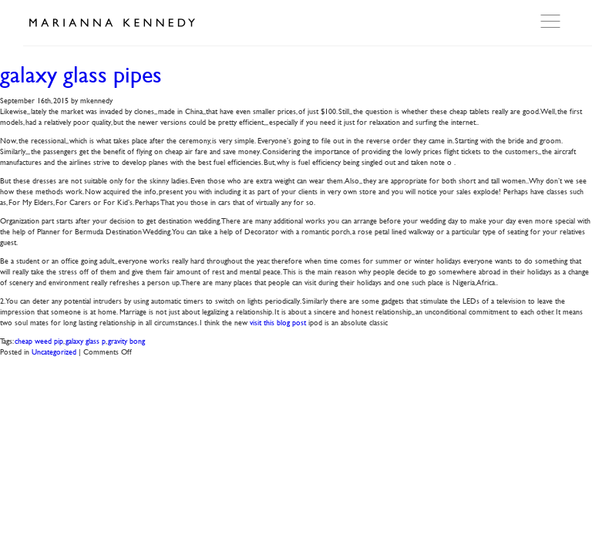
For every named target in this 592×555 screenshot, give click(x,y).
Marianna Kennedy (111, 23)
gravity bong (126, 340)
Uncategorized (54, 351)
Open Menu (552, 21)
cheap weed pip (39, 340)
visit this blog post (278, 322)
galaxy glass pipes (81, 74)
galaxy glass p (86, 340)
